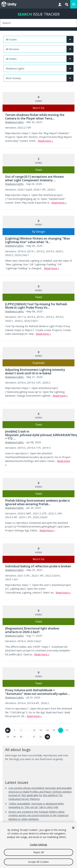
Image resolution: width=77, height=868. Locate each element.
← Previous (7, 730)
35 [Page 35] (54, 730)
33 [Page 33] (41, 730)
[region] (38, 845)
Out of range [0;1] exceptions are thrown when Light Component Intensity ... (34, 178)
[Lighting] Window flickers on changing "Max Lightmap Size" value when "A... (37, 240)
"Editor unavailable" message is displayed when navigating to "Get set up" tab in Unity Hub (36, 805)
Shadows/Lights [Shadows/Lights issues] (14, 122)
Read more (44, 140)
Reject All (38, 852)
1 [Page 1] (14, 730)
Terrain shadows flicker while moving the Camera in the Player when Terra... (34, 116)
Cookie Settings (38, 844)
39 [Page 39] (14, 736)
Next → (47, 736)
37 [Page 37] (67, 730)
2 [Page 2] (21, 730)
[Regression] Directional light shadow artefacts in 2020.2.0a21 (32, 630)
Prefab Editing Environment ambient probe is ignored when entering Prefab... (37, 502)
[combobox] (38, 23)
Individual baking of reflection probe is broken (38, 566)
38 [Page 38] (8, 736)
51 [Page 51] (34, 736)
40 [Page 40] (21, 736)
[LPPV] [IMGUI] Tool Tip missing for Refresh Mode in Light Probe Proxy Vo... (36, 305)
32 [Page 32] (34, 730)
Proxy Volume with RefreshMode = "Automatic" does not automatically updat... (37, 692)
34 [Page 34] (47, 730)
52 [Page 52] (41, 736)
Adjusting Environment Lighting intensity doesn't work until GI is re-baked (35, 371)
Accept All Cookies (38, 861)
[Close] (73, 828)
